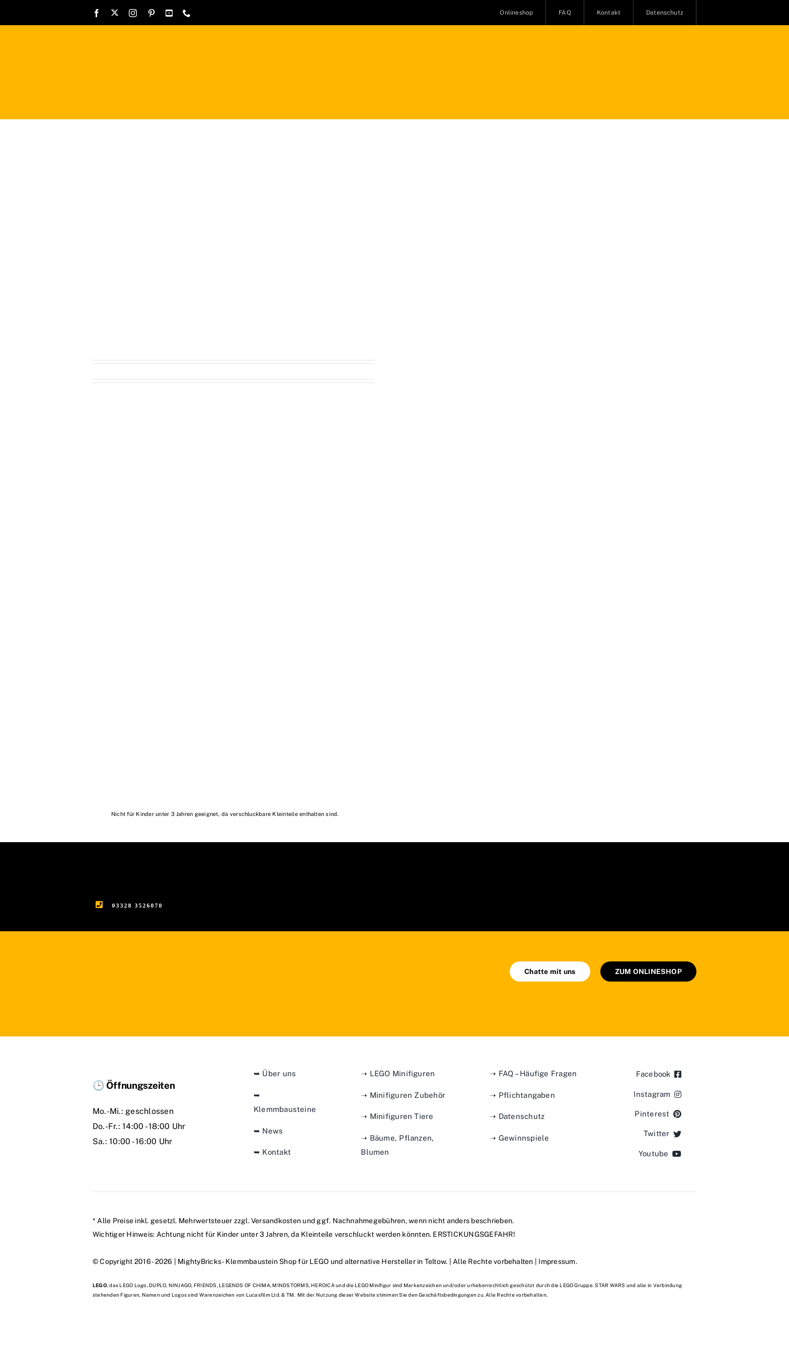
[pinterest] (151, 13)
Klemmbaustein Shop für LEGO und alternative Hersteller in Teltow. (336, 1261)
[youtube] (169, 13)
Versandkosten (276, 1221)
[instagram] (133, 13)
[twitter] (115, 13)
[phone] (187, 13)
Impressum (556, 1261)
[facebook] (97, 13)
